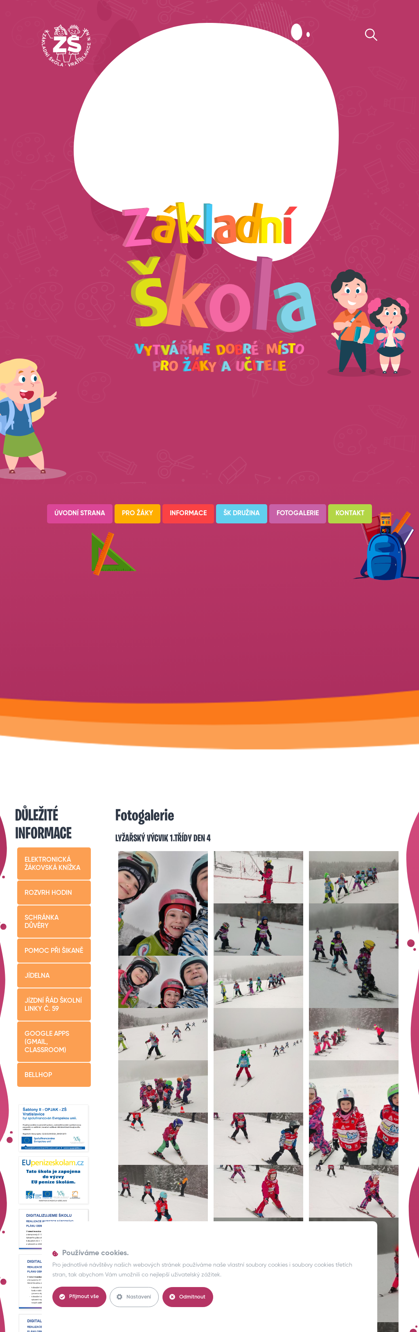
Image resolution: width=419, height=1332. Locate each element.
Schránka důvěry (42, 922)
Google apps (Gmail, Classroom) (47, 1042)
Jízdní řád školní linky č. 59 (53, 1005)
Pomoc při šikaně (54, 951)
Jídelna (37, 976)
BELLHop (38, 1075)
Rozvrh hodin (48, 893)
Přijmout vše (79, 1297)
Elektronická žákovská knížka (52, 864)
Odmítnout (189, 1297)
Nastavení (135, 1297)
